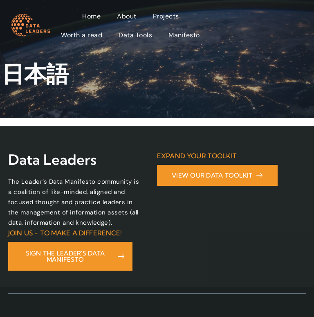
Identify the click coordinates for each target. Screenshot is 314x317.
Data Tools (135, 35)
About (127, 16)
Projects (166, 16)
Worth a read (81, 35)
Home (91, 16)
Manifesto (184, 35)
